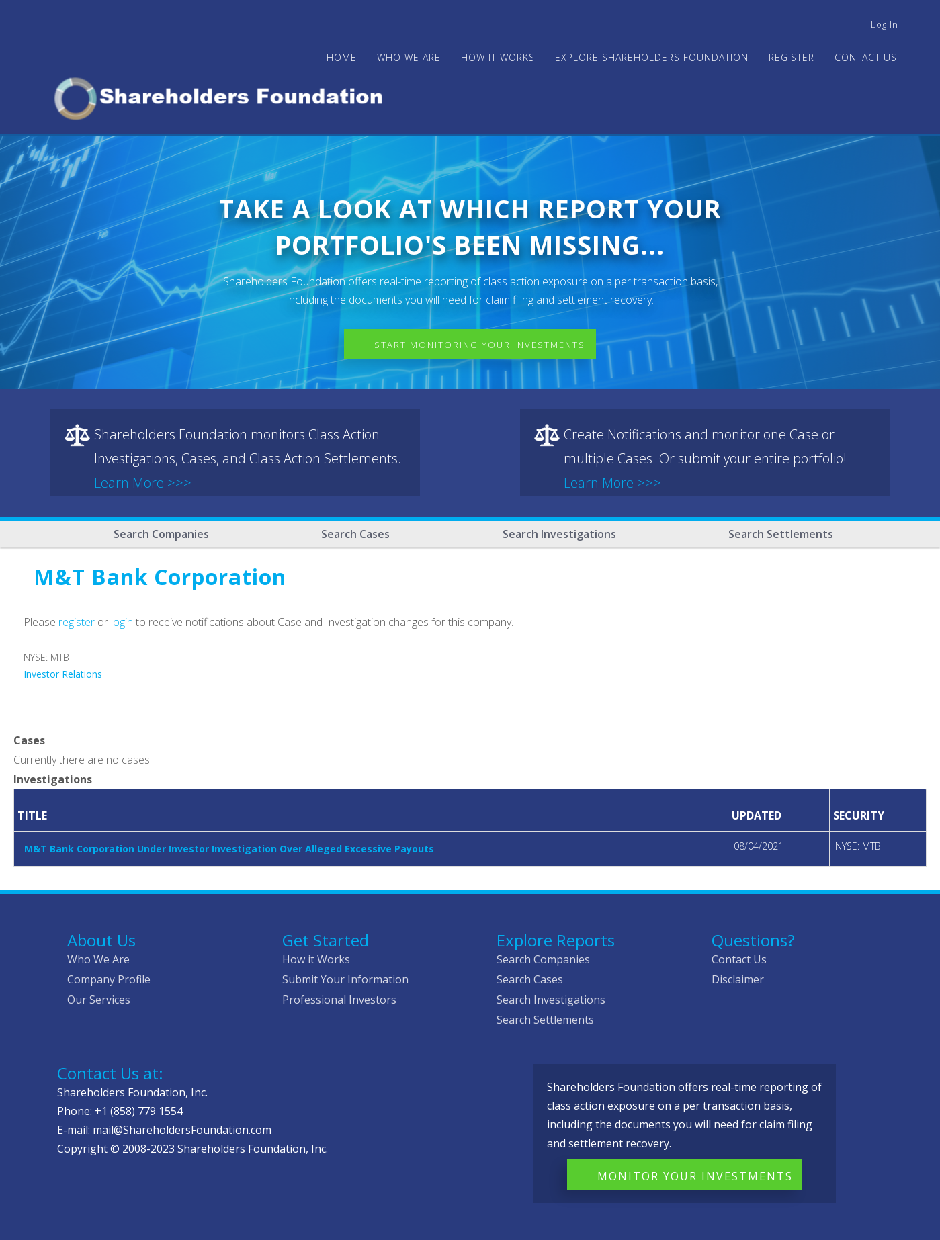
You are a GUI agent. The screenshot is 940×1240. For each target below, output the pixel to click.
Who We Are (98, 959)
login (122, 622)
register (76, 622)
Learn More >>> (142, 483)
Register (791, 57)
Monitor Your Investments (695, 1176)
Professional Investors (339, 999)
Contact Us (866, 57)
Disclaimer (738, 979)
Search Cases (355, 534)
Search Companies (161, 534)
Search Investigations (559, 534)
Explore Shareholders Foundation (652, 57)
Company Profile (109, 979)
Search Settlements (780, 534)
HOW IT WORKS (498, 57)
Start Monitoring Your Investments (479, 345)
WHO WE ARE (409, 57)
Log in (884, 24)
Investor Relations (63, 674)
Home (342, 57)
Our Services (98, 999)
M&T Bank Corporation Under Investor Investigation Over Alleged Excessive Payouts (229, 848)
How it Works (316, 959)
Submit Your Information (345, 979)
